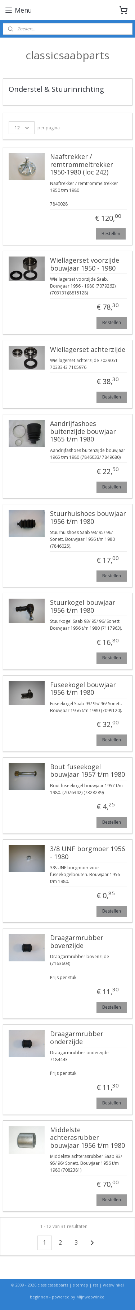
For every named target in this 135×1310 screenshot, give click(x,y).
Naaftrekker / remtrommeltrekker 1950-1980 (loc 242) (81, 164)
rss (95, 1285)
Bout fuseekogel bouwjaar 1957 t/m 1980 (87, 771)
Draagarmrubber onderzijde (76, 1038)
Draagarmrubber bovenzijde (76, 942)
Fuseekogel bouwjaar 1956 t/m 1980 (83, 689)
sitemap (80, 1285)
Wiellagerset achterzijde (87, 349)
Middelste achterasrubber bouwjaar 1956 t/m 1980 (87, 1137)
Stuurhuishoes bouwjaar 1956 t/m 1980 (88, 517)
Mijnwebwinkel (90, 1297)
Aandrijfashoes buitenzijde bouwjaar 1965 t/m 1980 (83, 431)
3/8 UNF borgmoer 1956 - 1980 (87, 853)
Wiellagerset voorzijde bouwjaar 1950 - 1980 (84, 264)
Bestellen (111, 233)
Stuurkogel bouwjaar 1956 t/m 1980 (82, 607)
